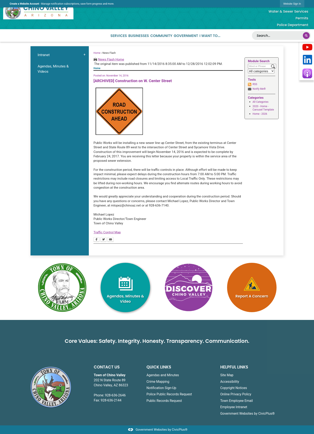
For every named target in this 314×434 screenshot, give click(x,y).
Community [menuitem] (161, 35)
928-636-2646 (115, 395)
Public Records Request (164, 400)
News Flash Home (111, 59)
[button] (306, 35)
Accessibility (229, 381)
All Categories (260, 102)
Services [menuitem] (118, 35)
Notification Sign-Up (161, 388)
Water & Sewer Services (288, 11)
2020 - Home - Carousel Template (263, 108)
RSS (255, 84)
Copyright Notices (233, 388)
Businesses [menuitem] (138, 35)
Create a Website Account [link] (24, 4)
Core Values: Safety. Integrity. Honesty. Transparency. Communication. (157, 341)
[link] (292, 3)
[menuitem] (60, 54)
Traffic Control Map (107, 232)
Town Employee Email (236, 400)
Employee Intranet (233, 407)
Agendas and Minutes (162, 375)
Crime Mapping (157, 381)
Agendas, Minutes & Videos (53, 69)
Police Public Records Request (169, 394)
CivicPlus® (179, 429)
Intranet (44, 55)
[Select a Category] (261, 71)
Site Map (226, 375)
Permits (301, 18)
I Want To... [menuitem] (210, 35)
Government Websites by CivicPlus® (247, 413)
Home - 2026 (260, 114)
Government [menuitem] (186, 35)
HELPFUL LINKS (234, 367)
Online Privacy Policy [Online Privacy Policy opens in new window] (235, 394)
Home (96, 53)
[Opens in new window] (307, 47)
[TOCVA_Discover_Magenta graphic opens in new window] (188, 287)
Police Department (292, 24)
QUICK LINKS (158, 367)
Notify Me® (259, 89)
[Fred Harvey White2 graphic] (62, 287)
